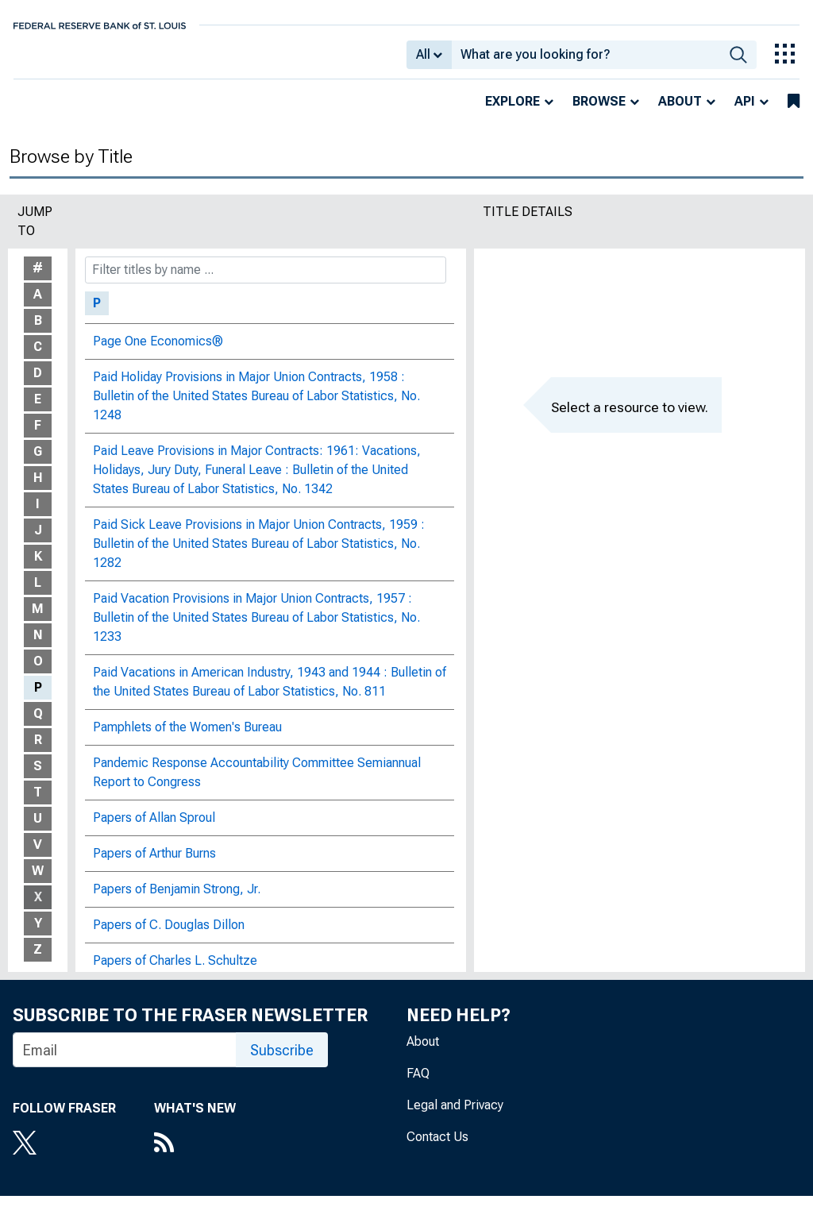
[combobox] (586, 60)
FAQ (418, 1084)
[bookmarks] (794, 112)
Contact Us (437, 1147)
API (744, 112)
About (680, 112)
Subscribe (282, 1061)
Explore (512, 112)
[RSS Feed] (195, 1155)
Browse (599, 112)
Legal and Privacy (454, 1116)
